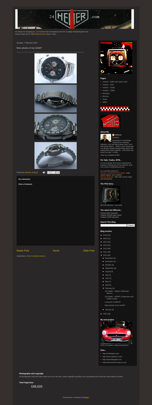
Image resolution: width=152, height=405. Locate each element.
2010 (105, 255)
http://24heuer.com (38, 34)
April (107, 285)
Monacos (106, 93)
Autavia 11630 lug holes (109, 217)
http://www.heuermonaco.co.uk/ (115, 362)
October (108, 265)
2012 (105, 248)
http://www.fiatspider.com (112, 359)
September (109, 268)
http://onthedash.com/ (111, 354)
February (109, 288)
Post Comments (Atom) (36, 256)
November (109, 261)
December (109, 258)
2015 (105, 238)
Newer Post (23, 250)
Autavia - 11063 (109, 90)
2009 (105, 314)
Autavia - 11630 (109, 88)
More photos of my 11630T (115, 305)
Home (56, 250)
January (108, 310)
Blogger (86, 397)
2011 (105, 252)
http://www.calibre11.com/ (112, 357)
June (107, 278)
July (107, 275)
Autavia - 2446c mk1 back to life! (115, 82)
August (108, 271)
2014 (105, 242)
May (107, 282)
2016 (105, 235)
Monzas (106, 96)
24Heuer (118, 135)
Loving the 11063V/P (113, 302)
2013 (105, 245)
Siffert (105, 102)
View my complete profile (110, 155)
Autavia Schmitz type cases (110, 215)
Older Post (89, 250)
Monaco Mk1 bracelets (109, 213)
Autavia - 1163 (108, 85)
